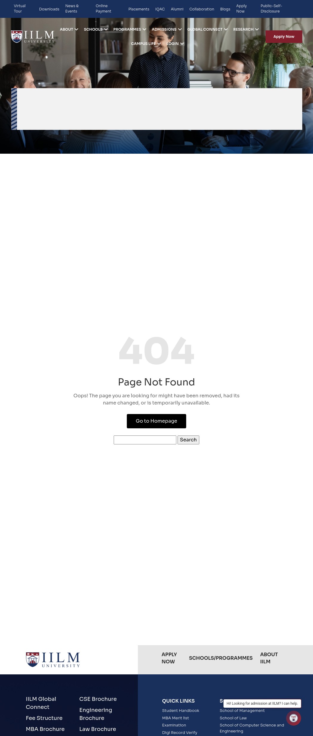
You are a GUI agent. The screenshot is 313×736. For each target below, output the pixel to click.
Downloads (49, 9)
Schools (93, 29)
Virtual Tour (20, 8)
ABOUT (66, 29)
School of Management (242, 710)
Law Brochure (97, 729)
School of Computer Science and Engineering (252, 728)
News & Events (71, 8)
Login (172, 43)
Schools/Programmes (220, 658)
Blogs (225, 9)
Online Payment (103, 8)
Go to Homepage (156, 421)
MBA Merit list (175, 718)
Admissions (164, 29)
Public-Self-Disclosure (271, 8)
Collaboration (201, 9)
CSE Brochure (98, 699)
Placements (138, 9)
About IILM (269, 658)
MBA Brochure (45, 729)
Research (243, 29)
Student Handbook (180, 710)
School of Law (233, 718)
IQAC (160, 9)
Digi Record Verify (179, 732)
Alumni (177, 9)
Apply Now (241, 8)
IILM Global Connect (41, 703)
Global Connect (205, 29)
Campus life (143, 43)
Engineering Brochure (95, 714)
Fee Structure (44, 718)
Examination (174, 725)
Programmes (127, 29)
